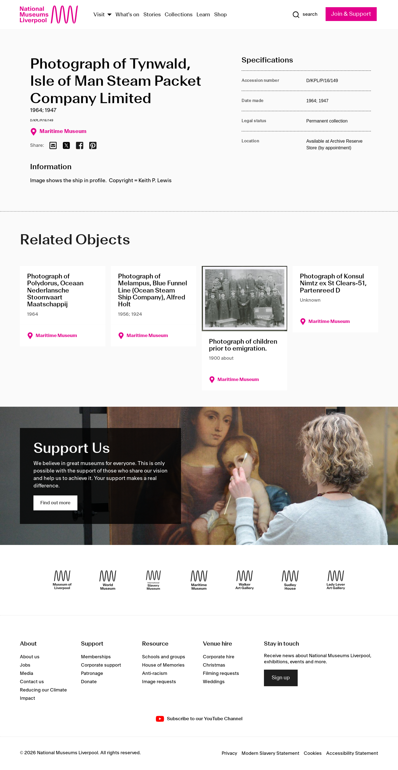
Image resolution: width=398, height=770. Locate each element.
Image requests (159, 681)
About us (30, 656)
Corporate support (101, 665)
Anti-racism (154, 673)
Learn (203, 15)
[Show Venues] (109, 15)
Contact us (32, 681)
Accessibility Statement (352, 753)
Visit (99, 15)
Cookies (313, 753)
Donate (89, 681)
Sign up (281, 678)
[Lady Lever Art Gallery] (336, 580)
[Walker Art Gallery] (244, 580)
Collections (179, 15)
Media (26, 673)
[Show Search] (305, 15)
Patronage (92, 673)
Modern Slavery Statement (270, 753)
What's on (127, 15)
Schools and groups (163, 656)
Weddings (214, 681)
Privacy (229, 753)
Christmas (214, 665)
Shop (220, 15)
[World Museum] (108, 580)
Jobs (25, 665)
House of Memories (163, 665)
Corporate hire (218, 656)
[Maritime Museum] (199, 580)
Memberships (96, 656)
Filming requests (221, 673)
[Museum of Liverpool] (62, 580)
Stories (152, 15)
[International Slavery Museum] (153, 580)
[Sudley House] (290, 580)
